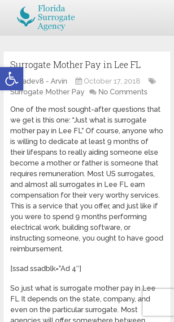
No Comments (123, 92)
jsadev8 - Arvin (42, 81)
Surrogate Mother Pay (47, 92)
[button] (11, 78)
